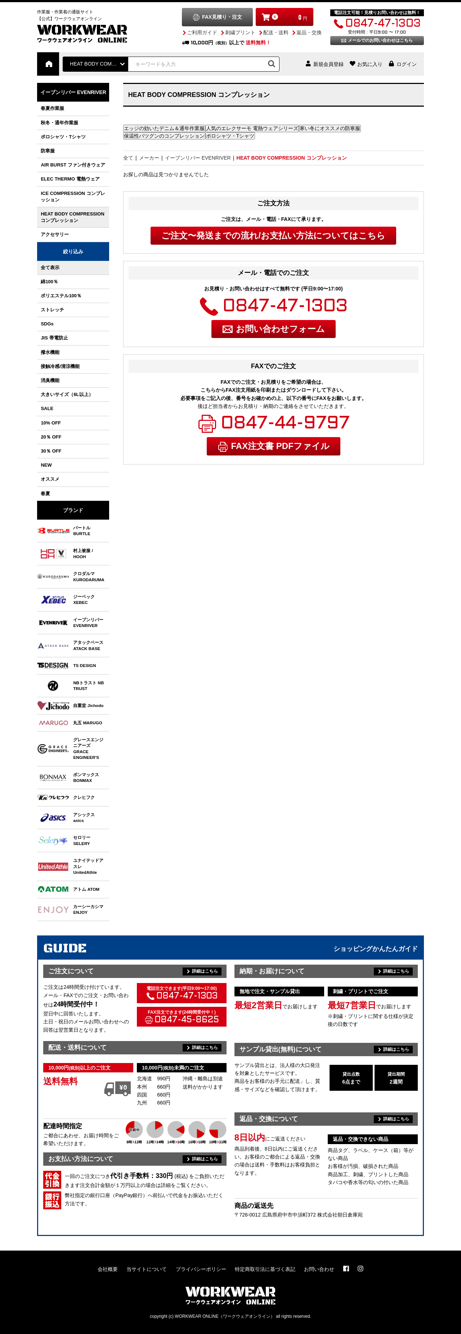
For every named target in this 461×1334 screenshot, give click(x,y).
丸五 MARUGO (87, 722)
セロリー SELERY (81, 840)
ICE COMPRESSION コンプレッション (73, 197)
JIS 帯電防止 (54, 338)
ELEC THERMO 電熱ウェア (70, 179)
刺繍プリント (240, 32)
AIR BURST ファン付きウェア (73, 165)
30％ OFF (51, 451)
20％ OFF (51, 437)
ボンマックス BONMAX (86, 777)
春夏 (45, 493)
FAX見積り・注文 (222, 17)
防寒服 (48, 151)
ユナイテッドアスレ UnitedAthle (88, 866)
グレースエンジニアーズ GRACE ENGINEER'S (88, 748)
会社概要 (108, 1269)
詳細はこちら (205, 971)
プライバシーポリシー (201, 1269)
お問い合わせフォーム (280, 329)
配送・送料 (275, 32)
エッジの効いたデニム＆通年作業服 (164, 128)
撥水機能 (50, 352)
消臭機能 (50, 380)
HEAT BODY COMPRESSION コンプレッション (72, 217)
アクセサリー (55, 234)
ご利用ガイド (202, 32)
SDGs (47, 323)
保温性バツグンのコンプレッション (164, 136)
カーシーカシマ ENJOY (88, 909)
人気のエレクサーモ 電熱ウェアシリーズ (252, 128)
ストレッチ (52, 309)
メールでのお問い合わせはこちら (380, 40)
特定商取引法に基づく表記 (265, 1269)
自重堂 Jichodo (88, 705)
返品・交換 (309, 32)
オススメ (50, 479)
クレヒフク (84, 797)
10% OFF (51, 423)
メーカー (149, 158)
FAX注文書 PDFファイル (280, 446)
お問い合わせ (319, 1269)
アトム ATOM (86, 889)
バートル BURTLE (81, 530)
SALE (47, 408)
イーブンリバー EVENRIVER (73, 92)
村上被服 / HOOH (83, 553)
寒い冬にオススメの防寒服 (330, 128)
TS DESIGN (84, 665)
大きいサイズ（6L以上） (67, 394)
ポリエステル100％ (61, 295)
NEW (46, 465)
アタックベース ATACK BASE (88, 645)
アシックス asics (84, 817)
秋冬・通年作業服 (59, 122)
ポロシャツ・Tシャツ (63, 136)
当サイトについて (146, 1269)
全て (128, 158)
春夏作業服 (52, 108)
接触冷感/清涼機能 (60, 366)
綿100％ (49, 281)
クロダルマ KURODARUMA (88, 576)
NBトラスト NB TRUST (88, 685)
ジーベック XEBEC (84, 599)
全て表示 (50, 267)
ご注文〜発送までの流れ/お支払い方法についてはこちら (273, 235)
